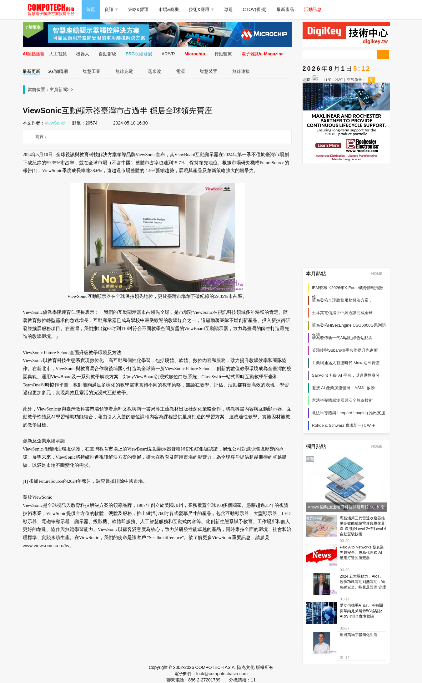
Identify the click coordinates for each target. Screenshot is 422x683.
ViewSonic (55, 122)
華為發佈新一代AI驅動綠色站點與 (342, 337)
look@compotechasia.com (222, 673)
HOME (379, 274)
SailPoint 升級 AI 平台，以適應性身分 (346, 375)
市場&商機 (168, 9)
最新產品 (285, 9)
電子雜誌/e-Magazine (262, 53)
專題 (228, 9)
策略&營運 (138, 9)
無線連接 (241, 71)
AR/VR (168, 53)
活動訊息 (313, 9)
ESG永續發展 (139, 53)
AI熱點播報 (34, 53)
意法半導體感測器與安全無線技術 (342, 400)
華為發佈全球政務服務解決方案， (342, 300)
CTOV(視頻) (255, 9)
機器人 (82, 53)
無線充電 (124, 71)
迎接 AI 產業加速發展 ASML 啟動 (343, 387)
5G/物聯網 (58, 71)
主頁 (54, 89)
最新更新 (31, 71)
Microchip (194, 53)
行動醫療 (223, 53)
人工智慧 (58, 53)
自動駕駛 (107, 53)
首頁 (90, 9)
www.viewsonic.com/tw (46, 545)
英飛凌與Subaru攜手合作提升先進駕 (345, 350)
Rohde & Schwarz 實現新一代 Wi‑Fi (344, 425)
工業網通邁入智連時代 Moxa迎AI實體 (346, 362)
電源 (180, 71)
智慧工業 (91, 71)
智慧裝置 (208, 71)
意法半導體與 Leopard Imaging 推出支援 (348, 412)
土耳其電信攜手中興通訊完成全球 (342, 312)
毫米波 (154, 71)
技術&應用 (201, 9)
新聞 (62, 89)
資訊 (111, 9)
